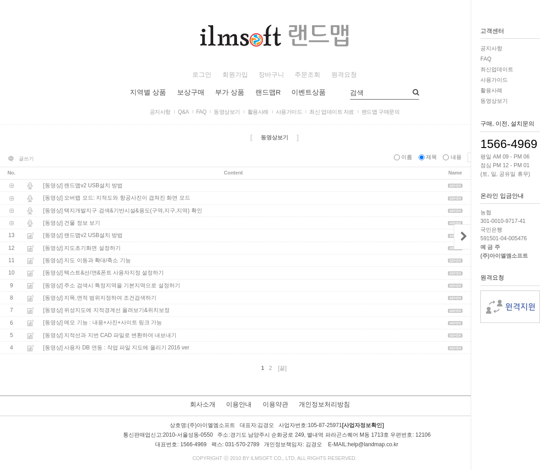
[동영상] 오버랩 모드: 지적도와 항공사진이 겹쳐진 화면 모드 (116, 198)
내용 (453, 157)
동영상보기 (494, 101)
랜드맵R (268, 92)
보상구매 (191, 92)
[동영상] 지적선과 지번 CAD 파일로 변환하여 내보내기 (110, 335)
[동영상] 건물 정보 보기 (71, 223)
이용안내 (239, 404)
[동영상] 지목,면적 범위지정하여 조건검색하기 (99, 298)
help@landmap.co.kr (373, 445)
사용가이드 (494, 80)
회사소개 (202, 404)
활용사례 (491, 90)
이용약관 (275, 404)
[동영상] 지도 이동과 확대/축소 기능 (86, 260)
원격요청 (344, 74)
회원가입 (235, 74)
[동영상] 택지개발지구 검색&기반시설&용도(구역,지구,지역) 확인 (122, 210)
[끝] (282, 368)
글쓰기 (26, 158)
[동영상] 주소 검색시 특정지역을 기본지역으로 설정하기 (111, 285)
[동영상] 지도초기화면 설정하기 (81, 248)
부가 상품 (229, 92)
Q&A (183, 112)
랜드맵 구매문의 (380, 112)
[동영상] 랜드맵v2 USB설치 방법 (83, 185)
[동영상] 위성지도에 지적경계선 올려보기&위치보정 (106, 310)
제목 (429, 157)
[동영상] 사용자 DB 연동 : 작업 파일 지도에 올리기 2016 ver (116, 347)
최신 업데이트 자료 (331, 112)
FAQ (485, 59)
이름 (404, 157)
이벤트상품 (308, 92)
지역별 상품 (148, 92)
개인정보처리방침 (324, 404)
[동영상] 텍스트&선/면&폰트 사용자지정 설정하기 (103, 273)
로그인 (201, 74)
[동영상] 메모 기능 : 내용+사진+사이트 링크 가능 (102, 323)
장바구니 (271, 74)
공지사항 (491, 48)
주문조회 (307, 74)
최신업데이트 (496, 69)
